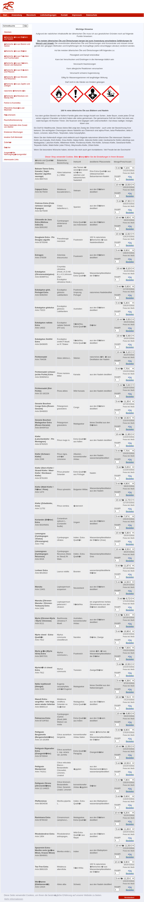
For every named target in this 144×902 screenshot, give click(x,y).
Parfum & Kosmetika (12, 103)
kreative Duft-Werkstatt (13, 137)
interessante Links (11, 159)
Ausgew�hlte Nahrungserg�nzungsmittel (15, 153)
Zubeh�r (8, 142)
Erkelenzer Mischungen (13, 132)
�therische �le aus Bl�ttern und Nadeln (16, 38)
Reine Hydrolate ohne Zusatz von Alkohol (15, 126)
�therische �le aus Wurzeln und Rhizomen (15, 78)
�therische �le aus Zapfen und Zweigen (17, 85)
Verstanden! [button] (129, 897)
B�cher (7, 147)
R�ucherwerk (9, 115)
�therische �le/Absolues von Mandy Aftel (16, 97)
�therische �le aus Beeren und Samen (17, 45)
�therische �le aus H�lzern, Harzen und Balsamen (16, 64)
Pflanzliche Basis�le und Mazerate (14, 109)
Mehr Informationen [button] (13, 899)
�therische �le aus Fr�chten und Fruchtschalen (16, 57)
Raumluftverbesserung (13, 120)
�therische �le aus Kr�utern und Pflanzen (16, 71)
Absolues (7, 32)
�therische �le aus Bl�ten (15, 51)
